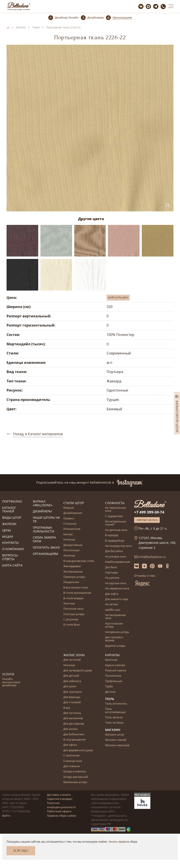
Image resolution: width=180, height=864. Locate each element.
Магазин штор (114, 734)
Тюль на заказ (114, 722)
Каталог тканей (9, 509)
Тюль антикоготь (116, 703)
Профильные (113, 681)
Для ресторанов (73, 723)
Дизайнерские (72, 513)
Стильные (69, 523)
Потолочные (71, 550)
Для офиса (70, 745)
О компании (13, 549)
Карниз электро (115, 665)
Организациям (45, 554)
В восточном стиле (75, 587)
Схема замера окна (44, 539)
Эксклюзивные (73, 571)
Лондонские (71, 582)
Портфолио (12, 501)
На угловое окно (115, 556)
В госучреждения (74, 739)
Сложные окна (72, 761)
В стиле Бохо (71, 624)
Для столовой (72, 702)
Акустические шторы (114, 625)
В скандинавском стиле (78, 561)
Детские (110, 692)
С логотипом (71, 755)
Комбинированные (117, 562)
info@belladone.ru (152, 557)
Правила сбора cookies (61, 816)
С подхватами (114, 516)
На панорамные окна (115, 617)
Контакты (10, 543)
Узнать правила (119, 841)
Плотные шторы (73, 614)
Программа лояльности (43, 529)
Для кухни (69, 686)
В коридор (111, 535)
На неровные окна (117, 588)
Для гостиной (72, 660)
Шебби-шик (112, 610)
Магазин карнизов (117, 745)
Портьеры (111, 572)
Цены (6, 530)
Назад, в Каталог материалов (38, 433)
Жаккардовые (72, 566)
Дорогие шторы (115, 646)
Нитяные (69, 539)
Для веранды (71, 697)
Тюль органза (114, 717)
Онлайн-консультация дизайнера (11, 682)
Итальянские (71, 529)
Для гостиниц (72, 713)
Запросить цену (118, 297)
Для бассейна (114, 551)
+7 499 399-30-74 (149, 512)
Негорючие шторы (117, 632)
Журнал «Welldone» (43, 503)
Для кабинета (72, 681)
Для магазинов (73, 718)
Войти (6, 816)
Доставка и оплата (59, 795)
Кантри (68, 534)
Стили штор (73, 503)
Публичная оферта (59, 811)
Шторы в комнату (74, 771)
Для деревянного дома (78, 750)
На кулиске (112, 578)
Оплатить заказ (46, 547)
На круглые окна (115, 583)
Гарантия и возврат (60, 799)
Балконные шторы (75, 782)
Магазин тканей (115, 740)
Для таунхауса (72, 692)
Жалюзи (9, 524)
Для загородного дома (77, 670)
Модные (68, 508)
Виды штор (11, 518)
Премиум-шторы (74, 577)
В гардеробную (115, 540)
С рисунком (70, 619)
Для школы (70, 729)
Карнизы (112, 655)
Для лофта (111, 594)
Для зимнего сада (116, 599)
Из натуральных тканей (115, 523)
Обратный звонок (147, 520)
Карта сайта (12, 565)
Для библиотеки (73, 734)
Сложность (115, 503)
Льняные (69, 555)
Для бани (111, 567)
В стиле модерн (73, 598)
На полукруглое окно (118, 546)
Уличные (69, 665)
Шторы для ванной (75, 777)
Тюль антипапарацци (115, 710)
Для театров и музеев (114, 639)
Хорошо (20, 851)
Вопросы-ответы (10, 557)
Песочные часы (73, 609)
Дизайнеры (42, 511)
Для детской (71, 676)
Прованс (68, 518)
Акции (7, 537)
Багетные (111, 660)
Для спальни (71, 766)
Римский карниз (115, 670)
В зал (66, 708)
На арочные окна (116, 530)
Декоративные (72, 545)
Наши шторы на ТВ (46, 519)
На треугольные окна (115, 509)
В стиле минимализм (77, 593)
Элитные (69, 603)
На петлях (111, 604)
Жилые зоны (74, 655)
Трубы (109, 686)
